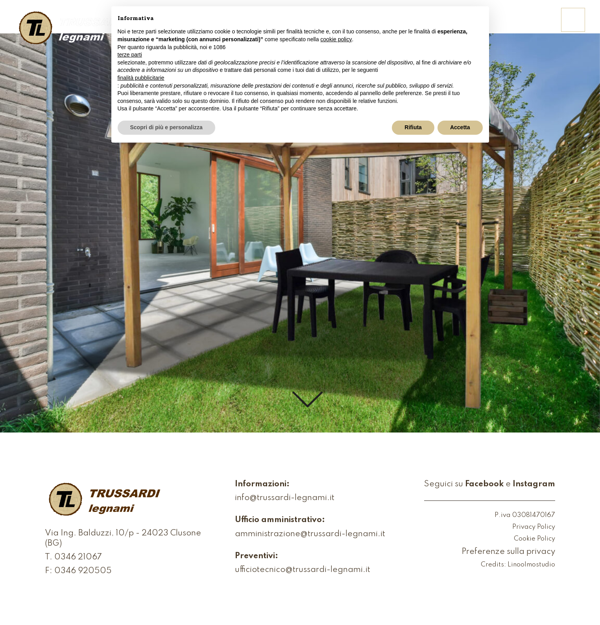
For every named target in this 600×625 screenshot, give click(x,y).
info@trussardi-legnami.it (284, 498)
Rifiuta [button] (413, 127)
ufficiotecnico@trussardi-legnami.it (302, 570)
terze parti (130, 54)
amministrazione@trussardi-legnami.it (310, 534)
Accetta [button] (460, 127)
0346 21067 (78, 557)
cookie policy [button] (336, 39)
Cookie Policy (534, 539)
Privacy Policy (533, 527)
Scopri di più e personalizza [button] (166, 127)
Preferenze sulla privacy (508, 552)
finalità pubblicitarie (141, 78)
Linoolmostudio (531, 565)
